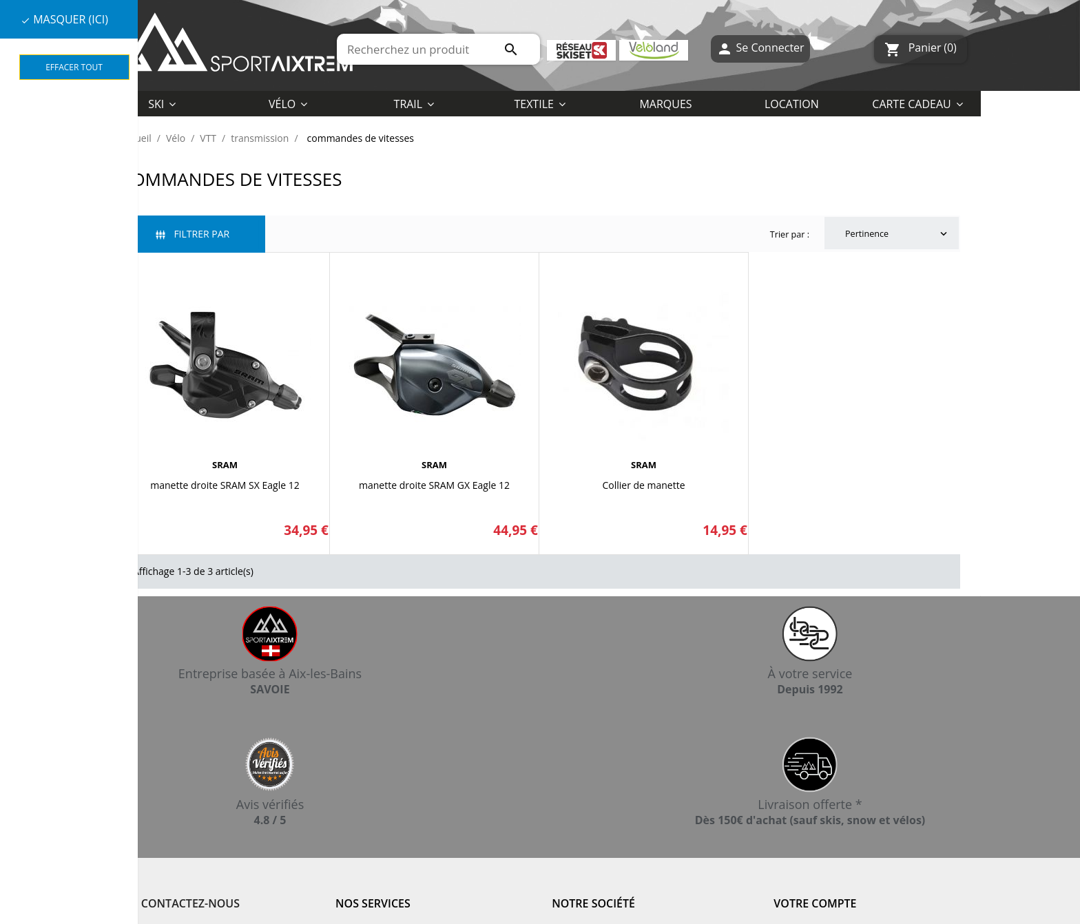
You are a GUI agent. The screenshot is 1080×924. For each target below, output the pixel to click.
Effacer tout (74, 67)
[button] (540, 103)
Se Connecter (760, 49)
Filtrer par (192, 233)
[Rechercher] (438, 49)
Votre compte (814, 903)
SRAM (225, 465)
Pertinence (897, 234)
